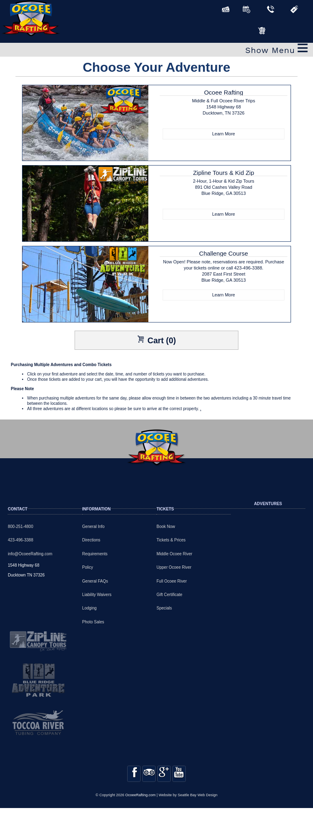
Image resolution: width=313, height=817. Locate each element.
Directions (91, 540)
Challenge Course (223, 269)
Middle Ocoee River (174, 554)
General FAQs (95, 581)
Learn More (223, 133)
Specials (164, 608)
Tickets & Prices (170, 540)
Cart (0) (156, 340)
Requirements (95, 554)
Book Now (165, 526)
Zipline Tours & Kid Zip (223, 189)
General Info (93, 526)
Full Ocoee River (171, 581)
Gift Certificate (169, 594)
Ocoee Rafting (223, 108)
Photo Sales (93, 622)
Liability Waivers (97, 594)
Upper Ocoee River (174, 567)
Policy (87, 567)
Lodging (89, 608)
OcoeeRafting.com (140, 804)
